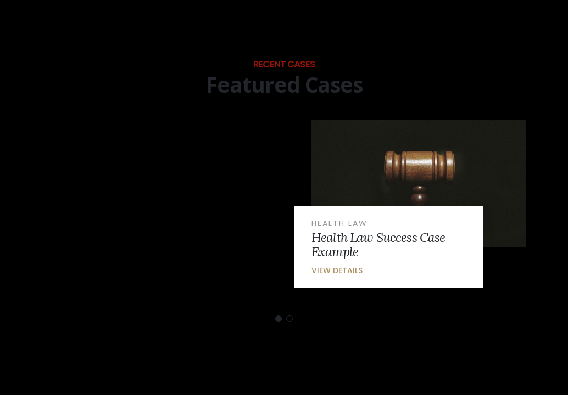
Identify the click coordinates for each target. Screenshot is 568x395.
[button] (278, 319)
